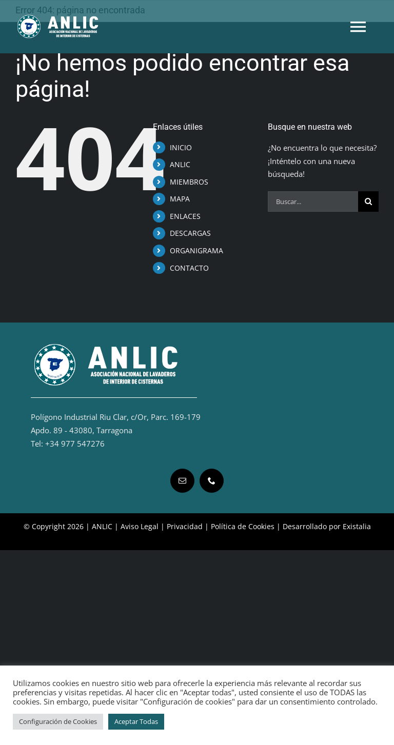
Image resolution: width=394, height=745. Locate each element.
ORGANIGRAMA (196, 250)
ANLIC (180, 164)
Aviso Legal (140, 526)
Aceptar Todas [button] (136, 721)
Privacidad (185, 526)
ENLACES (185, 216)
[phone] (212, 481)
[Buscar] (368, 201)
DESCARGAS (190, 233)
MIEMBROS (189, 182)
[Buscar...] (313, 201)
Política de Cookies (242, 526)
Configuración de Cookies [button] (58, 721)
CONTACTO (189, 268)
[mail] (182, 481)
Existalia (357, 526)
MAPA (180, 199)
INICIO (181, 147)
